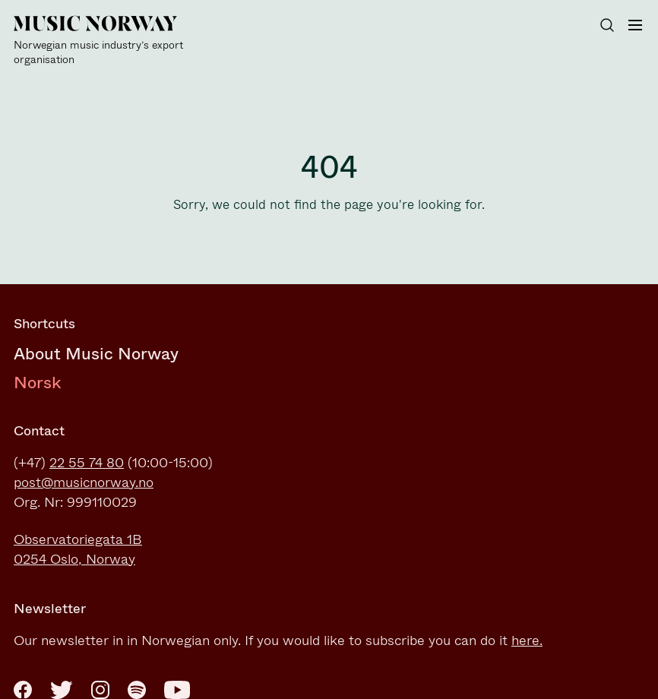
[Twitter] (61, 690)
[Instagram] (100, 690)
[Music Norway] (105, 41)
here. (527, 640)
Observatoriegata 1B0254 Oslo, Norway (78, 549)
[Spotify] (137, 690)
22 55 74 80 (86, 463)
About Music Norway (96, 353)
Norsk (38, 382)
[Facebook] (23, 690)
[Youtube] (177, 690)
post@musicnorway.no (83, 482)
